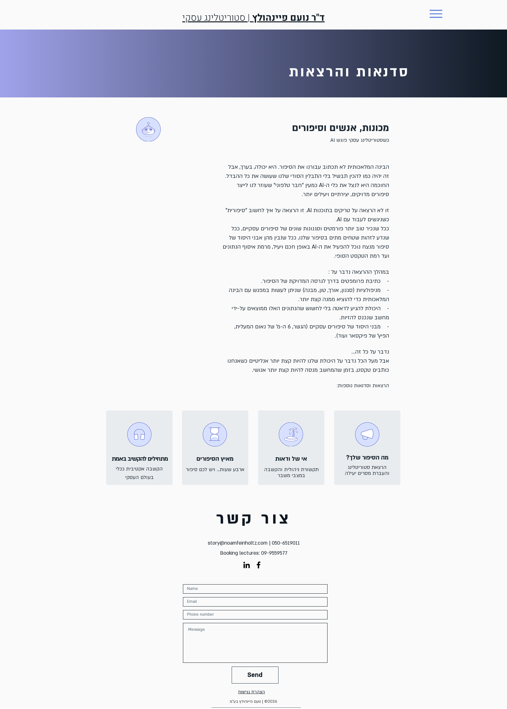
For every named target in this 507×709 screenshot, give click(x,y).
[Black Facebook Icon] (258, 564)
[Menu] (436, 13)
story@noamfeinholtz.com (237, 543)
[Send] (255, 675)
